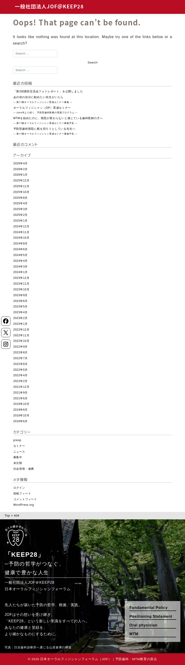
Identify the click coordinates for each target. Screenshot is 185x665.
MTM (133, 634)
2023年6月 (20, 301)
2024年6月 (20, 249)
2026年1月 (20, 174)
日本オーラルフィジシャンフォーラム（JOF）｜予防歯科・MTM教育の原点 (98, 659)
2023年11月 (21, 283)
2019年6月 (20, 409)
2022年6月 (20, 364)
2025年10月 (21, 192)
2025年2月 (20, 215)
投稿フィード (22, 493)
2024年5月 (20, 255)
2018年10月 (21, 415)
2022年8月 (20, 352)
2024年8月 (20, 243)
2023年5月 (20, 306)
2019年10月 (21, 404)
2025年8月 (20, 197)
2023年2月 (20, 318)
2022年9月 (20, 346)
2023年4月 (20, 312)
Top (7, 515)
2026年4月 (20, 163)
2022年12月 (21, 329)
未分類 (17, 463)
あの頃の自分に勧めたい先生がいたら (43, 99)
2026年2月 (20, 169)
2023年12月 (21, 278)
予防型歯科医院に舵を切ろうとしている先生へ (45, 131)
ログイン (19, 487)
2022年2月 (20, 381)
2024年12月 (21, 226)
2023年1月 (20, 323)
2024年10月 (21, 237)
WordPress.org (23, 504)
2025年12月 (21, 180)
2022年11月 (21, 335)
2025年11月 (21, 186)
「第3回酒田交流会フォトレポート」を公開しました (48, 91)
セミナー (19, 446)
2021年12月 (21, 386)
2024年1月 (20, 272)
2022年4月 (20, 375)
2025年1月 (20, 220)
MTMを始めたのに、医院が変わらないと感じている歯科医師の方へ (58, 120)
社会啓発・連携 (23, 468)
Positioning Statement (150, 616)
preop (17, 440)
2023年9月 (20, 295)
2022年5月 (20, 369)
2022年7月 (20, 358)
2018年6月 (20, 421)
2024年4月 (20, 260)
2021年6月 (20, 398)
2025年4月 (20, 203)
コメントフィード (25, 499)
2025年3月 (20, 209)
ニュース (19, 451)
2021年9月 (20, 392)
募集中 (17, 457)
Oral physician (143, 625)
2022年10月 (21, 341)
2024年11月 (21, 232)
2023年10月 (21, 289)
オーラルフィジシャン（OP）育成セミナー (45, 110)
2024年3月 (20, 266)
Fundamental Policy (148, 608)
